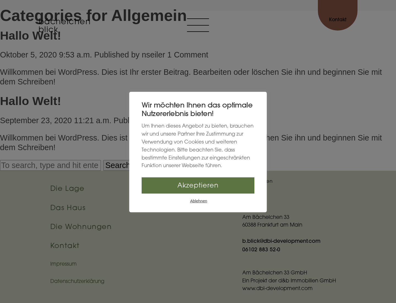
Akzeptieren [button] (198, 186)
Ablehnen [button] (198, 201)
